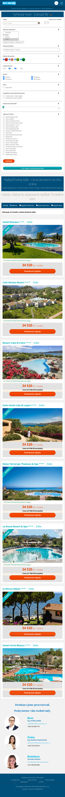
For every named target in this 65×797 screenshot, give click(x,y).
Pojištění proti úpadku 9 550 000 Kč (32, 778)
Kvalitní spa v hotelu (11, 154)
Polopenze (37, 77)
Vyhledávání (24, 782)
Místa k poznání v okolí (12, 145)
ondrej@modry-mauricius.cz (37, 724)
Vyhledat (8, 161)
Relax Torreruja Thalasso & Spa (23, 463)
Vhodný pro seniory (11, 139)
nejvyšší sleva (56, 205)
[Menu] (61, 3)
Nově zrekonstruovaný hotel (14, 135)
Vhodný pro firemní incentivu (14, 147)
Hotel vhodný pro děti (12, 127)
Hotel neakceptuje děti (12, 129)
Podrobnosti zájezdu (32, 271)
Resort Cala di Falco (17, 342)
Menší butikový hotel (12, 117)
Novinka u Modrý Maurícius (14, 131)
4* (15, 69)
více (28, 260)
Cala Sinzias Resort (16, 282)
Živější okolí (9, 137)
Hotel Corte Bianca (16, 645)
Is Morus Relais (14, 588)
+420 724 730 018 (33, 746)
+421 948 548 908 (33, 765)
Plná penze (8, 79)
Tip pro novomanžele (12, 143)
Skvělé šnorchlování (11, 153)
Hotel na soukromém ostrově (14, 123)
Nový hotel (9, 133)
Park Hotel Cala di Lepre (19, 405)
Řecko (10, 37)
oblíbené (13, 205)
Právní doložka (49, 780)
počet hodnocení (42, 205)
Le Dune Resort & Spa (18, 526)
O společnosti (15, 780)
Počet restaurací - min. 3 (13, 125)
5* (21, 69)
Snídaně (7, 77)
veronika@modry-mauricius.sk (37, 762)
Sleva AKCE (9, 88)
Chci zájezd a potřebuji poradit (32, 168)
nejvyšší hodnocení (26, 205)
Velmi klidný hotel (11, 151)
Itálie (10, 39)
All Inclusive (37, 79)
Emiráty (10, 33)
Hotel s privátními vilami (13, 121)
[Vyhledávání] (56, 3)
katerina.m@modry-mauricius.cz (38, 743)
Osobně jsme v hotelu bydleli (14, 96)
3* (10, 69)
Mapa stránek (32, 780)
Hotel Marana (13, 222)
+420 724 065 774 (33, 726)
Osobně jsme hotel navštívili (14, 98)
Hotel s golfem (10, 119)
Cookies (41, 782)
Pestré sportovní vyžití (12, 141)
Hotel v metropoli (11, 149)
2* (4, 69)
